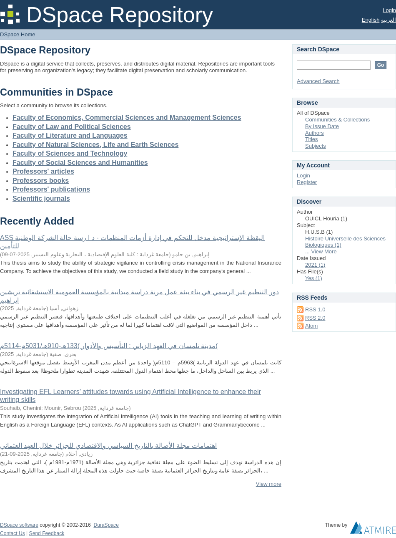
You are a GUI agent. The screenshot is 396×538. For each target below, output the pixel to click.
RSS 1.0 (315, 309)
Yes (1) (313, 278)
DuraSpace (105, 525)
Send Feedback (47, 533)
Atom (311, 326)
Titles (311, 139)
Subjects (315, 146)
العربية (388, 20)
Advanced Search (318, 81)
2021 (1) (315, 265)
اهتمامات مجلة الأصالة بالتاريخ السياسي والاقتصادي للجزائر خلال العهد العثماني (108, 445)
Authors (314, 133)
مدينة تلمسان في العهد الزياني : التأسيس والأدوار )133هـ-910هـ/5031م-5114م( (109, 345)
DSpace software (19, 525)
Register (307, 182)
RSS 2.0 (315, 318)
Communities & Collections (337, 119)
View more (268, 484)
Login (389, 10)
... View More (321, 251)
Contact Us (12, 533)
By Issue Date (322, 126)
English (371, 20)
